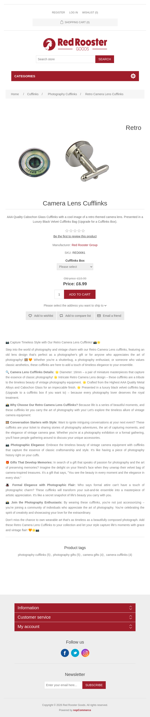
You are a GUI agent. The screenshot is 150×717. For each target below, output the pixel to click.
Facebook (65, 653)
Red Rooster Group (84, 245)
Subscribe (94, 685)
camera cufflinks (117, 554)
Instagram (85, 653)
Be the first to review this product (75, 236)
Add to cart (80, 294)
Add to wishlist (43, 315)
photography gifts (64, 554)
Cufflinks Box (74, 260)
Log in (73, 12)
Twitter (75, 653)
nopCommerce (82, 710)
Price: (69, 284)
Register (58, 12)
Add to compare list (78, 315)
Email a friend (112, 315)
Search (105, 59)
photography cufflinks (32, 554)
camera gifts (91, 554)
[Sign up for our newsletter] (63, 685)
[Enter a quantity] (59, 294)
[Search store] (66, 59)
